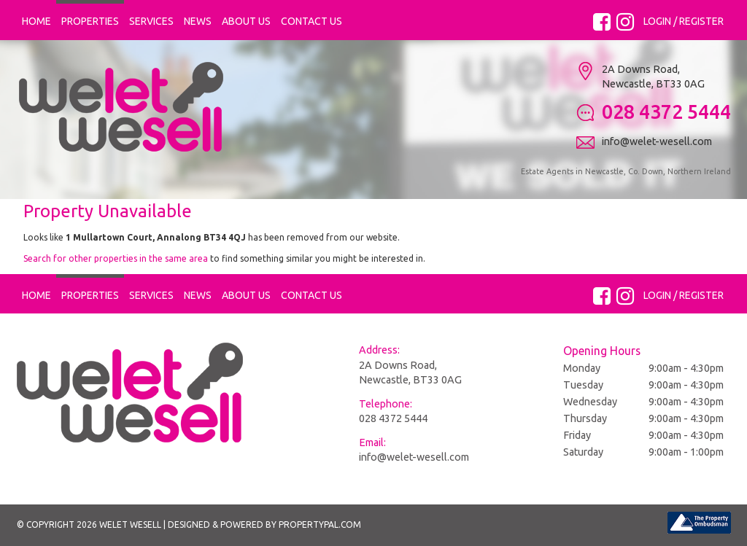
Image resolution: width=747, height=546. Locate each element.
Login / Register (683, 21)
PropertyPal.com (320, 524)
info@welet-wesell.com (414, 457)
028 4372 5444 (393, 418)
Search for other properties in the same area (115, 258)
